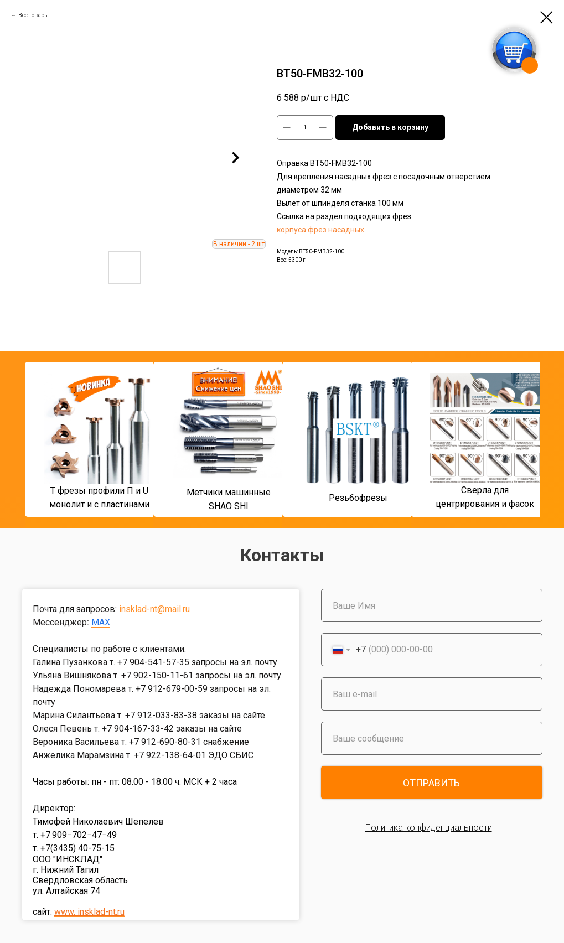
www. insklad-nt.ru (89, 911)
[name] (431, 605)
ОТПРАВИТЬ (431, 783)
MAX (100, 622)
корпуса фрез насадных (320, 229)
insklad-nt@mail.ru (154, 609)
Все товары (33, 15)
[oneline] (431, 738)
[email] (431, 694)
